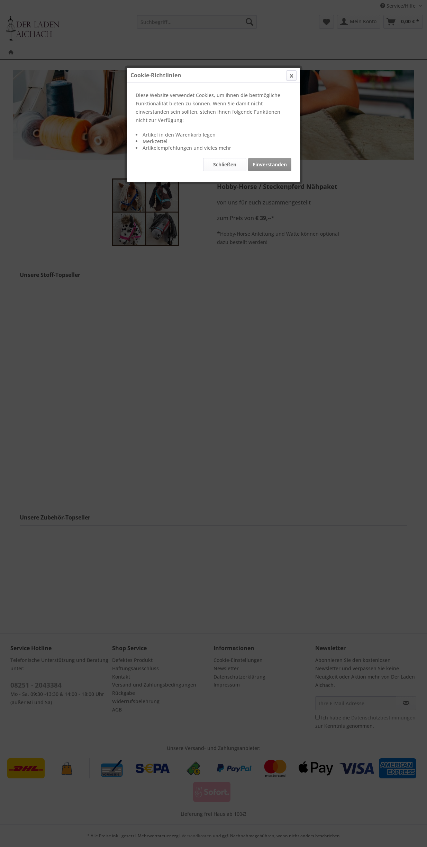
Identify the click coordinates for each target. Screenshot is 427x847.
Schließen (224, 164)
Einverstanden (270, 164)
